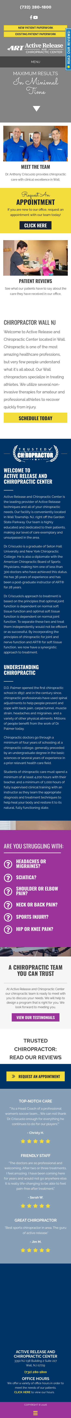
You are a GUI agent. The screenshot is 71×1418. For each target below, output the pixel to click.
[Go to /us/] (35, 172)
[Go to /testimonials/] (35, 287)
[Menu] (35, 1413)
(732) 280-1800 (35, 7)
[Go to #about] (35, 108)
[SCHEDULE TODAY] (35, 418)
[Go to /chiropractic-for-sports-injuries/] (35, 917)
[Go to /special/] (35, 84)
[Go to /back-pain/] (35, 905)
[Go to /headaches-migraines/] (35, 864)
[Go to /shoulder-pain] (35, 891)
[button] (35, 225)
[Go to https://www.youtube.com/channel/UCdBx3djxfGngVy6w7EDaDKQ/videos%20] (35, 17)
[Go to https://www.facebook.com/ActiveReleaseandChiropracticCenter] (31, 17)
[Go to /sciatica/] (35, 878)
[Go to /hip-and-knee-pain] (35, 929)
